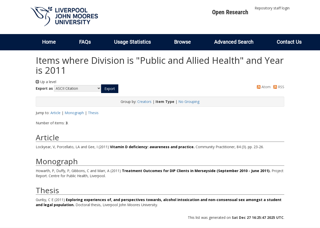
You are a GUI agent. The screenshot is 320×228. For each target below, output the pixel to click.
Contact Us (289, 42)
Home (49, 42)
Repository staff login (272, 8)
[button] (109, 88)
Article (55, 112)
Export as (44, 88)
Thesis (93, 112)
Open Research (230, 12)
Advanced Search (233, 42)
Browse (182, 42)
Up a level (46, 81)
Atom (263, 86)
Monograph (74, 112)
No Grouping (188, 101)
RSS (278, 86)
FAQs (85, 42)
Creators (144, 101)
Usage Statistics (132, 42)
